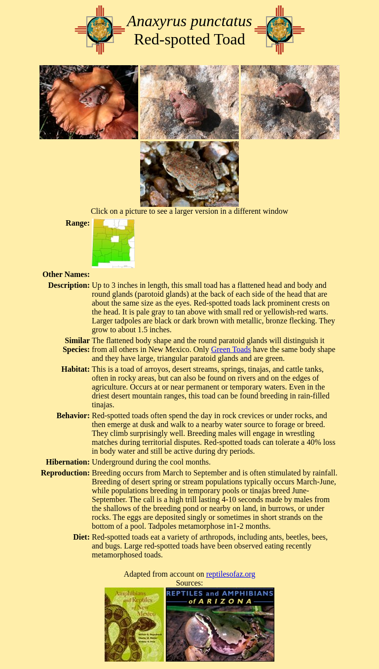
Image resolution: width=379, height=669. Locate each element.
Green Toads (231, 349)
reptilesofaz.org (231, 574)
